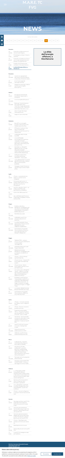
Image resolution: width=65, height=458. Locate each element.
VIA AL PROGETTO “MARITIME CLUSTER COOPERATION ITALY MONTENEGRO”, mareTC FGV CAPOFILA (21, 387)
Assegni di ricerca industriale (21, 114)
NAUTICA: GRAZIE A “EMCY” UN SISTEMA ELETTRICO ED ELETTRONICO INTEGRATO (21, 189)
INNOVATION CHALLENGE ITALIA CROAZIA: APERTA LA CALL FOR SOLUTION (21, 293)
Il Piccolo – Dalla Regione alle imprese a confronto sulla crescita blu (21, 422)
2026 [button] (7, 40)
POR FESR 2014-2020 (20, 213)
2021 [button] (27, 40)
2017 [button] (42, 40)
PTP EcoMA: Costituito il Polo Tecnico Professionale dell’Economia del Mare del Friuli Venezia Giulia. (22, 130)
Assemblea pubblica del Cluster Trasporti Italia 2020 (21, 247)
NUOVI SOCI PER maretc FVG (20, 192)
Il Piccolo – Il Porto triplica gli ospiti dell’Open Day (21, 257)
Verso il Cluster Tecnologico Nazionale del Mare (21, 111)
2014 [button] (54, 40)
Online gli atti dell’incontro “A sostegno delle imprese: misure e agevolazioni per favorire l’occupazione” (21, 183)
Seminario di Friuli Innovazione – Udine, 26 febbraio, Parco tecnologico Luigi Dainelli (21, 381)
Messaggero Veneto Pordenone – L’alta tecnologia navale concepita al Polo (22, 167)
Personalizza (46, 454)
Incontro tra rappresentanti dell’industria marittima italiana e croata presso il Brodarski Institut (22, 77)
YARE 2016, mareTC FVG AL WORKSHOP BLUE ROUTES (21, 333)
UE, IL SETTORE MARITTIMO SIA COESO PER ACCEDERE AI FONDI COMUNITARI (22, 197)
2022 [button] (23, 40)
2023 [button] (19, 40)
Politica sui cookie (31, 455)
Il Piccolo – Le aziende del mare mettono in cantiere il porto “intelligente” (20, 178)
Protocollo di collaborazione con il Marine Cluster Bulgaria (21, 52)
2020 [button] (31, 40)
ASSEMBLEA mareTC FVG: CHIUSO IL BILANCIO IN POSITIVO (21, 219)
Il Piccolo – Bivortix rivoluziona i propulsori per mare (22, 307)
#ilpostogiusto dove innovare (20, 425)
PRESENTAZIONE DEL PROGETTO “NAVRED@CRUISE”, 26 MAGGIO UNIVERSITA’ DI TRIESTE (22, 252)
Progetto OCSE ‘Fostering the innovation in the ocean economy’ (21, 64)
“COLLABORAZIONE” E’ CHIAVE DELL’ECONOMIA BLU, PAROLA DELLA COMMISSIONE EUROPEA (22, 162)
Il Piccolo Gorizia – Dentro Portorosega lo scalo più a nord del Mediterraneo (22, 266)
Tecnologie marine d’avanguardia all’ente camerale (22, 357)
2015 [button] (50, 40)
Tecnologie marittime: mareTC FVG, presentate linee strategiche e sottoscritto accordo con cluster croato (21, 403)
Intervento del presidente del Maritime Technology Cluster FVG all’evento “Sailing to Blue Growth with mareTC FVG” (21, 409)
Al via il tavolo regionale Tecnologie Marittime (20, 81)
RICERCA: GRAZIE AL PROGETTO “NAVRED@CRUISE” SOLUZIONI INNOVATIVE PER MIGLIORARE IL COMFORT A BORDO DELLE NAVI (22, 208)
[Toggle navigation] (5, 4)
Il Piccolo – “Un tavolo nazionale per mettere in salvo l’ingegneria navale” (22, 303)
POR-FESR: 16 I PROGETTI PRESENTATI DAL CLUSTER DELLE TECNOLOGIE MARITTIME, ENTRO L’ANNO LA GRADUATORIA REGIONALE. (22, 149)
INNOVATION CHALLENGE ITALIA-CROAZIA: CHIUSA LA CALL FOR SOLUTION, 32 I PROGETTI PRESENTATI (21, 231)
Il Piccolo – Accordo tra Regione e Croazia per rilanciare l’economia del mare (22, 392)
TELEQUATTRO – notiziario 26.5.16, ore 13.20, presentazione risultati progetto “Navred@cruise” (22, 242)
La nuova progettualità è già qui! (22, 99)
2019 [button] (35, 40)
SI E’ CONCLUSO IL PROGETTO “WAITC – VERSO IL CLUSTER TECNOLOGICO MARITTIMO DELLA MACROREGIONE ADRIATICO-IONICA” (22, 272)
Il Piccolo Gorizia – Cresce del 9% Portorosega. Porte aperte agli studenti (22, 261)
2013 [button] (57, 40)
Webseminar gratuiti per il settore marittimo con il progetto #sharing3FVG (22, 86)
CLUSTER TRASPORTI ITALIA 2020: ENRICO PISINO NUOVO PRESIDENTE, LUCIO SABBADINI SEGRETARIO (22, 224)
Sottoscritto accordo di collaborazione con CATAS (20, 330)
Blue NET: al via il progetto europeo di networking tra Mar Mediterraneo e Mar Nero (22, 125)
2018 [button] (38, 40)
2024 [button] (15, 40)
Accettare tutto (57, 454)
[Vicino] (63, 449)
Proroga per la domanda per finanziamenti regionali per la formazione (21, 96)
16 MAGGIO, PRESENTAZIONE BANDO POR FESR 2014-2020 (22, 289)
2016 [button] (46, 40)
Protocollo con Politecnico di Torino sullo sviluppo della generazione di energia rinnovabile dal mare (22, 60)
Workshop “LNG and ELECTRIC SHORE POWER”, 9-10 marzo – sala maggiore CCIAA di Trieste (22, 362)
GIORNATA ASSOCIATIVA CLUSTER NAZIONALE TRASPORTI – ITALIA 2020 (21, 156)
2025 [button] (11, 40)
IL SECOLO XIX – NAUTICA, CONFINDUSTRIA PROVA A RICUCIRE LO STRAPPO (21, 343)
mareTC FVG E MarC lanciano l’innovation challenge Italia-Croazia (21, 326)
